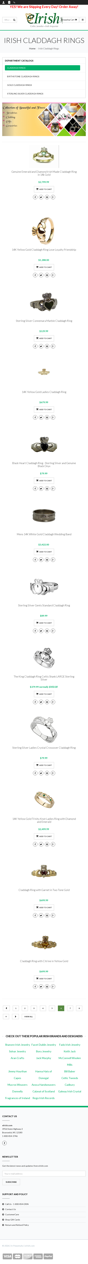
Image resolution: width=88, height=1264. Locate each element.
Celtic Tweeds (69, 1078)
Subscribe (11, 1182)
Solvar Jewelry (17, 1051)
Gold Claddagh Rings (19, 85)
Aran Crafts (17, 1058)
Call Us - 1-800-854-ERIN (16, 1204)
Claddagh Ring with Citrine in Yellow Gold (44, 961)
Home (32, 48)
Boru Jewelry (43, 1051)
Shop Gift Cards (12, 1219)
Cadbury (70, 1084)
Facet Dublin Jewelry (43, 1044)
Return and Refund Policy (17, 1225)
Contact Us (10, 1209)
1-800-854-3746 (10, 1136)
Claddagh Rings (16, 68)
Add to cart (44, 189)
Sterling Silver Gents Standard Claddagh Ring (44, 605)
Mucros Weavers (17, 1084)
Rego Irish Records (43, 1098)
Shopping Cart (69, 19)
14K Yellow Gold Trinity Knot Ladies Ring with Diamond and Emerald (44, 820)
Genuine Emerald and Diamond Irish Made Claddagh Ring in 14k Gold (44, 173)
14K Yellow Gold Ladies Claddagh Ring (44, 392)
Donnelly (17, 1091)
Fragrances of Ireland (17, 1098)
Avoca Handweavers (44, 1084)
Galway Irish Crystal (69, 1091)
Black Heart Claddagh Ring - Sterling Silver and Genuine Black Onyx (44, 464)
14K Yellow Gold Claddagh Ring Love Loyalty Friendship (44, 249)
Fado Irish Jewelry (69, 1044)
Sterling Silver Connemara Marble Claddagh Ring (44, 320)
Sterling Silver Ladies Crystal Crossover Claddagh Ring (44, 747)
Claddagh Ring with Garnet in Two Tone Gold (44, 890)
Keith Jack (70, 1051)
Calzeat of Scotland (43, 1091)
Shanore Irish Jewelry (17, 1044)
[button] (8, 119)
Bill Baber (69, 1071)
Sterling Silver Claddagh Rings (25, 93)
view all (28, 1016)
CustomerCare (12, 1214)
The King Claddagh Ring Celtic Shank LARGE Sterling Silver (44, 678)
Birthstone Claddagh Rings (23, 76)
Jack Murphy (43, 1058)
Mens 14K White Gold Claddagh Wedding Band (44, 534)
